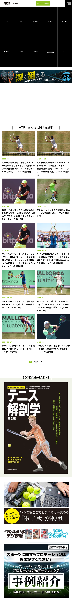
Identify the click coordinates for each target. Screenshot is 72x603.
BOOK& (50, 52)
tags (65, 51)
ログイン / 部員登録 (43, 3)
